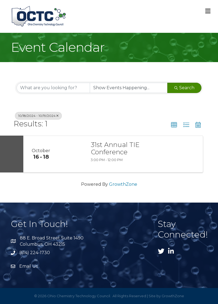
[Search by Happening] (129, 88)
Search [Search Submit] (184, 87)
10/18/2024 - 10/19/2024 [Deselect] (38, 116)
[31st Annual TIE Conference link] (72, 154)
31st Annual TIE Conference (115, 148)
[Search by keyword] (53, 88)
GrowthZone (123, 184)
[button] (174, 125)
